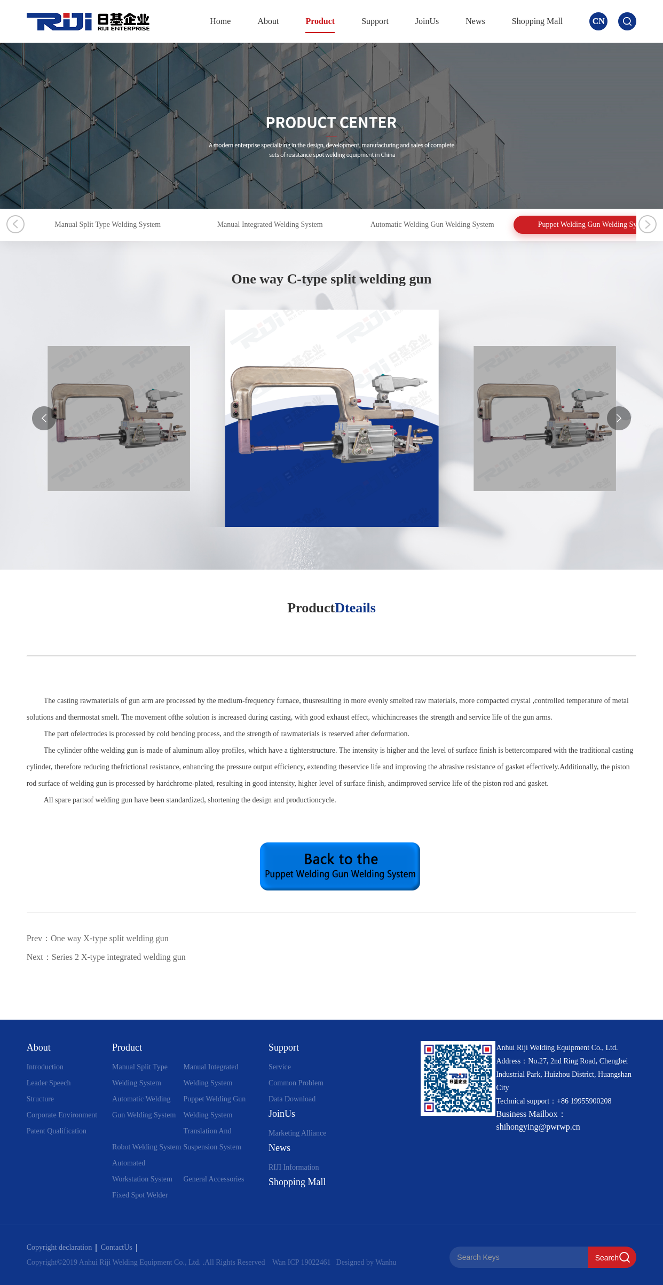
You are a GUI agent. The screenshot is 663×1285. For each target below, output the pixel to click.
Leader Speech (49, 1083)
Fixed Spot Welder (140, 1195)
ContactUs (119, 1247)
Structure (40, 1099)
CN (599, 21)
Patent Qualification (56, 1131)
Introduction (45, 1067)
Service (280, 1067)
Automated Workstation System (142, 1171)
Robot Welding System (146, 1147)
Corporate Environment (62, 1115)
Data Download (292, 1099)
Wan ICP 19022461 (301, 1262)
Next (647, 224)
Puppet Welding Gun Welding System (214, 1107)
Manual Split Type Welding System (130, 224)
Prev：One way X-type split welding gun (98, 938)
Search (607, 1258)
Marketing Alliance (297, 1133)
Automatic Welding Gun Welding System (547, 224)
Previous (15, 224)
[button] (619, 418)
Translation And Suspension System (212, 1139)
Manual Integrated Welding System (339, 224)
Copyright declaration (62, 1247)
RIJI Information (294, 1167)
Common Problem (296, 1083)
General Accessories (213, 1179)
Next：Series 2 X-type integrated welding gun (106, 956)
